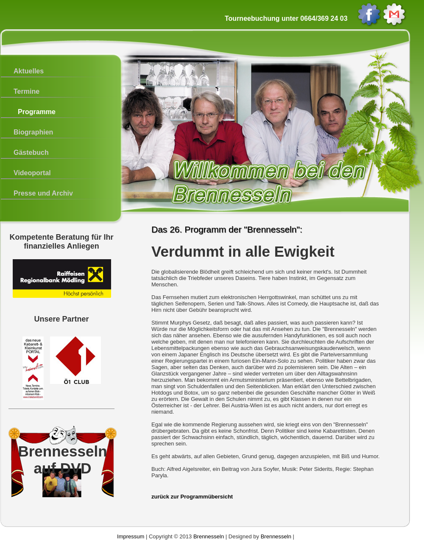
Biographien (33, 132)
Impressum (130, 536)
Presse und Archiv (43, 193)
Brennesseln (208, 536)
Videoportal (32, 172)
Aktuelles (29, 71)
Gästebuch (31, 152)
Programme (37, 111)
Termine (26, 91)
